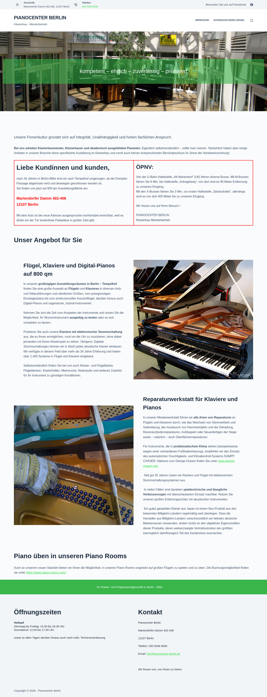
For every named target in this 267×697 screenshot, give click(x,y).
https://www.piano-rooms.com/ (46, 572)
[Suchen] (251, 20)
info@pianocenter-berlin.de (163, 653)
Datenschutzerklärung (229, 20)
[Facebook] (251, 4)
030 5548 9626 (90, 6)
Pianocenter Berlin (40, 17)
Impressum (202, 20)
